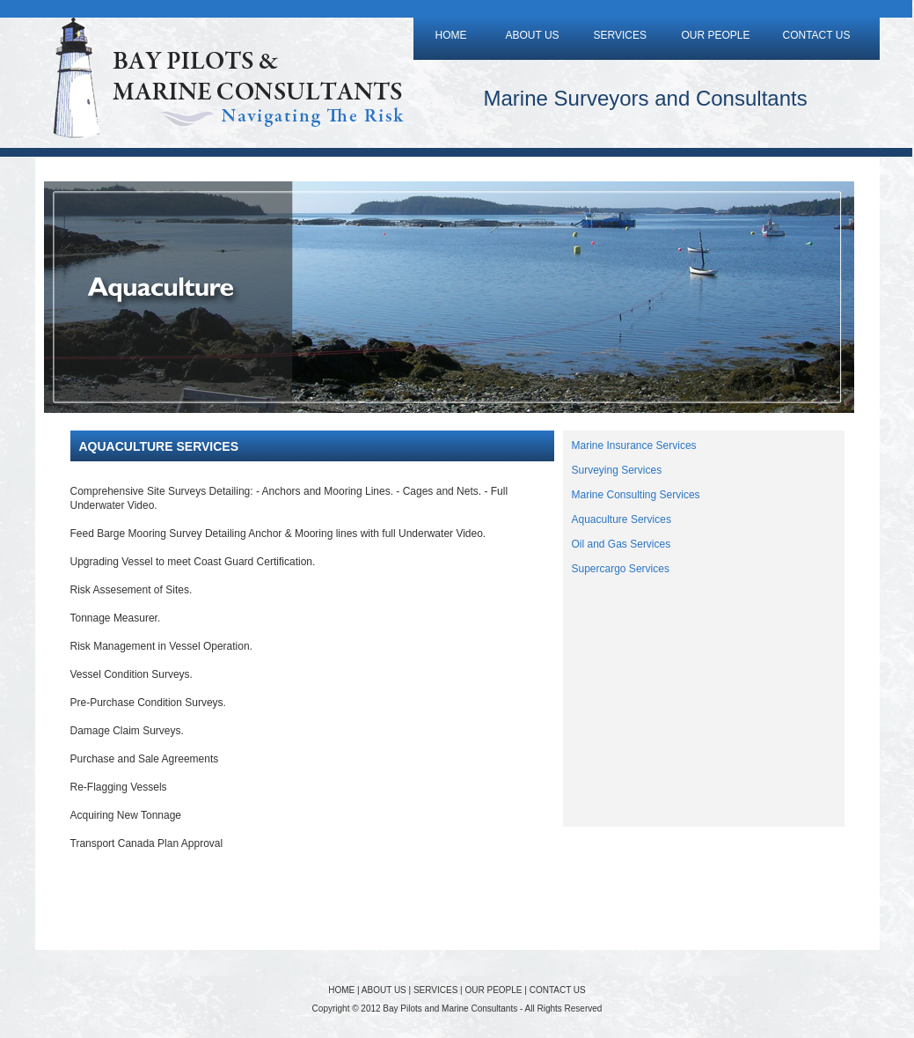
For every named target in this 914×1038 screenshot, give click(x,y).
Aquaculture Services (621, 519)
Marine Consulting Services (636, 495)
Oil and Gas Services (621, 544)
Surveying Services (617, 470)
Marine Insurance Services (634, 445)
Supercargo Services (620, 569)
